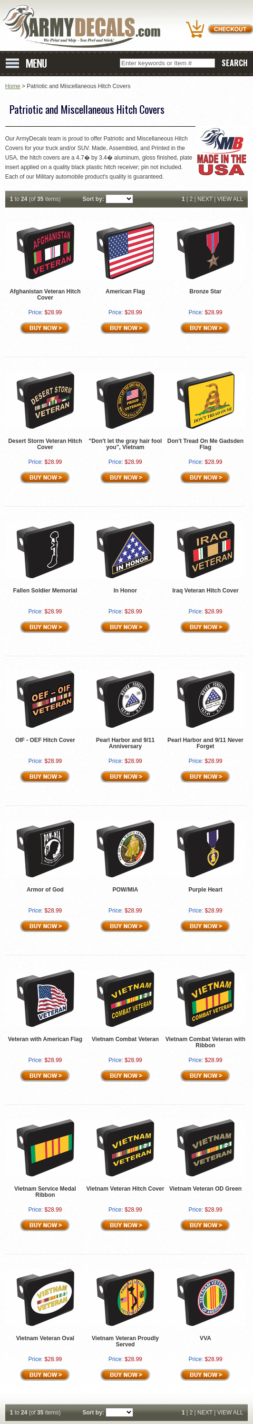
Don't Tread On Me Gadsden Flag (205, 444)
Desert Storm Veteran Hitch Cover (45, 444)
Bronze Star (205, 291)
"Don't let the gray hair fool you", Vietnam (125, 444)
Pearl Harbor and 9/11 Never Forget (205, 743)
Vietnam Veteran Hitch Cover (126, 1188)
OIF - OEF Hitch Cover (45, 740)
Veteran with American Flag (45, 1039)
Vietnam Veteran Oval (45, 1338)
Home (12, 86)
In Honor (125, 590)
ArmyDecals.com (85, 26)
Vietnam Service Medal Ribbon (45, 1191)
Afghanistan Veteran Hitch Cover (45, 294)
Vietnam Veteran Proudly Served (125, 1341)
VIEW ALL (230, 199)
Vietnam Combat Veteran (125, 1039)
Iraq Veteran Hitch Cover (205, 590)
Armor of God (45, 889)
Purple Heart (205, 889)
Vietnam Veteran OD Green (205, 1188)
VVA (205, 1338)
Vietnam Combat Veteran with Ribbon (205, 1042)
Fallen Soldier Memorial (45, 590)
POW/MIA (125, 889)
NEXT (205, 199)
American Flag (125, 291)
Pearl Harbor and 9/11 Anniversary (125, 743)
